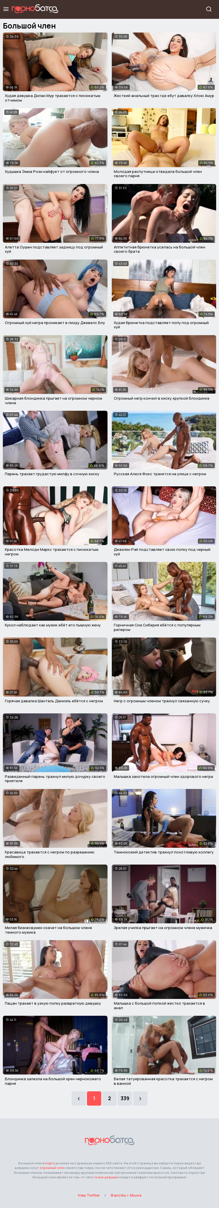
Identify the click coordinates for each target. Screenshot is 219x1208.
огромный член (52, 1167)
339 (125, 1098)
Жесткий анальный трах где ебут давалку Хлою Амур (164, 95)
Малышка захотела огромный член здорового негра (163, 776)
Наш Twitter (89, 1195)
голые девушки (106, 1177)
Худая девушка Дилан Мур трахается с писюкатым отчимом (52, 98)
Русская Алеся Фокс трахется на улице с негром (160, 473)
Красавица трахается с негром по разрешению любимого (49, 854)
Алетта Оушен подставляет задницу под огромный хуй (54, 249)
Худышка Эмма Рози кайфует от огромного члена (52, 171)
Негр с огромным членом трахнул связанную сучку (162, 700)
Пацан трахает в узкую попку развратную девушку (53, 1003)
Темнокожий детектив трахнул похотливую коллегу (164, 852)
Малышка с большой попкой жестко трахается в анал (159, 1005)
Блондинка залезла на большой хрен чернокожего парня (53, 1081)
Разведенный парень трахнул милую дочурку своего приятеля (55, 779)
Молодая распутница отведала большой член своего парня (158, 174)
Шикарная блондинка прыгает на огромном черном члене (53, 400)
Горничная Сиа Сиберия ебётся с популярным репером (157, 627)
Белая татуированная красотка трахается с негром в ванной (163, 1081)
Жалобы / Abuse (125, 1195)
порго (50, 1163)
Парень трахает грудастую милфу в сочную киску (52, 473)
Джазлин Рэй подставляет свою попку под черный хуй (162, 552)
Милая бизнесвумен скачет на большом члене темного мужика (48, 930)
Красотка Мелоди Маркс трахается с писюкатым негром (51, 552)
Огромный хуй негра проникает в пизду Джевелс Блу (55, 322)
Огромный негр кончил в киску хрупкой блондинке (162, 398)
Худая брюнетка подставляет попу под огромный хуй (161, 325)
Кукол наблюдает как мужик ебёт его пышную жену (53, 625)
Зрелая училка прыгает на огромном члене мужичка (163, 927)
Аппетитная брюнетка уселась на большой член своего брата (159, 249)
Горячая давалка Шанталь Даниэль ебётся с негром (54, 700)
